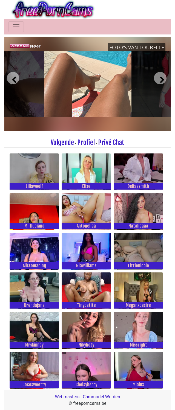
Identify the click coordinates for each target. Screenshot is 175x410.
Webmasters (67, 396)
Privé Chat (111, 142)
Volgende (62, 142)
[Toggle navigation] (16, 26)
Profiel (86, 142)
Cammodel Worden (101, 396)
